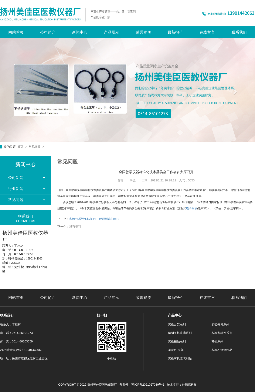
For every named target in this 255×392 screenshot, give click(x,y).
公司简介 (47, 32)
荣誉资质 (143, 32)
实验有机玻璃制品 (180, 358)
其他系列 (217, 341)
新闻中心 (79, 32)
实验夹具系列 (220, 324)
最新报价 (175, 32)
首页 (20, 146)
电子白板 (191, 208)
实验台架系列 (177, 324)
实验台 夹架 (176, 350)
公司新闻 (15, 177)
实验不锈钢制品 (221, 350)
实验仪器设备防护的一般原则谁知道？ (94, 219)
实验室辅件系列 (221, 333)
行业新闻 (15, 189)
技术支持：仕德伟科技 (182, 384)
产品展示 (111, 32)
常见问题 (35, 146)
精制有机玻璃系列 (180, 333)
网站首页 (16, 32)
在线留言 (207, 32)
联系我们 (239, 32)
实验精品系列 (177, 341)
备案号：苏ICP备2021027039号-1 (141, 384)
